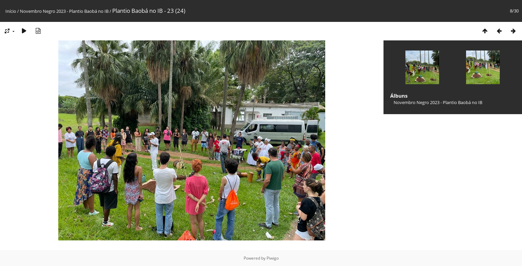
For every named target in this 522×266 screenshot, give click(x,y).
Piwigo (273, 258)
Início (10, 11)
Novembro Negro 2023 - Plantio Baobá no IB (64, 11)
